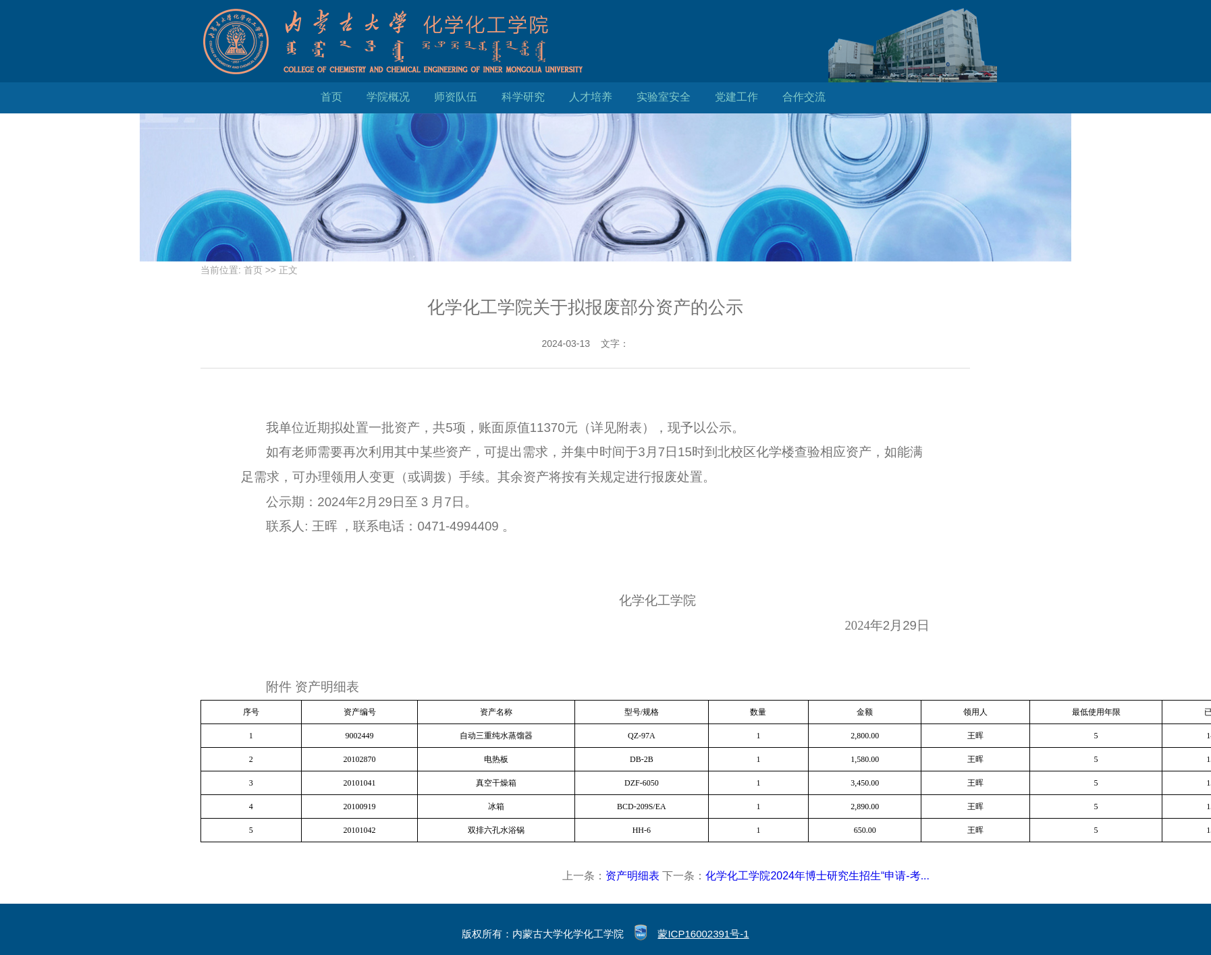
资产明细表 (633, 875)
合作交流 (804, 97)
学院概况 (388, 97)
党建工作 (736, 97)
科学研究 (523, 97)
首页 (331, 97)
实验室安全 (664, 97)
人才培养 (590, 97)
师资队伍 (455, 97)
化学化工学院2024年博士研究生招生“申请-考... (817, 875)
